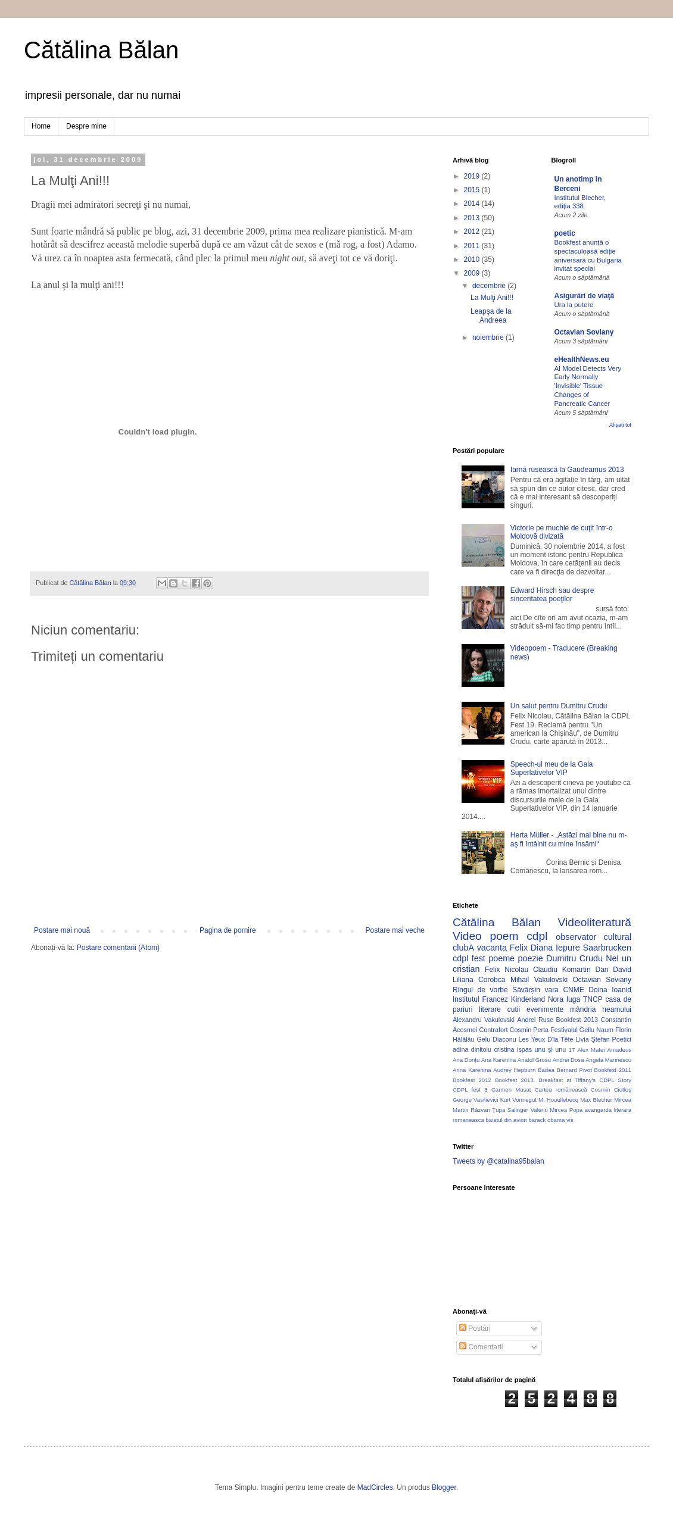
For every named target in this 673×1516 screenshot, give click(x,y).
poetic (564, 233)
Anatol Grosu (534, 1059)
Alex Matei (591, 1049)
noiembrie (489, 337)
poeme (501, 958)
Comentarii (481, 1347)
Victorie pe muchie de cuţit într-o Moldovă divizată (561, 532)
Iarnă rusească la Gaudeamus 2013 (567, 469)
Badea (546, 1070)
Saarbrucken (606, 947)
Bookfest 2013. (515, 1080)
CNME (573, 990)
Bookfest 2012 (472, 1080)
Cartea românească (561, 1089)
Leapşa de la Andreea (491, 315)
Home (41, 126)
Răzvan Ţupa (488, 1109)
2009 (473, 273)
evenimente (544, 1009)
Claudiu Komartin (562, 969)
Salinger (517, 1109)
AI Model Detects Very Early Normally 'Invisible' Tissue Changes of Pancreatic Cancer (588, 386)
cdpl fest (469, 958)
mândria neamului (600, 1009)
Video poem (485, 936)
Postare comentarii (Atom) (118, 947)
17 (572, 1049)
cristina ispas (513, 1049)
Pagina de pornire (228, 930)
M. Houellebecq (558, 1099)
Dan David (613, 969)
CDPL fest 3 (470, 1089)
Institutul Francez (480, 999)
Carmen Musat (511, 1089)
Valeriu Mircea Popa (557, 1109)
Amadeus (619, 1049)
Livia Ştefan (592, 1039)
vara (551, 990)
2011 (473, 246)
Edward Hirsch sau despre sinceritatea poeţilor (552, 594)
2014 (473, 203)
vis (570, 1120)
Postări (475, 1328)
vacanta (492, 947)
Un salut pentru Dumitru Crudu (558, 706)
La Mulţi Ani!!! (492, 297)
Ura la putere (574, 304)
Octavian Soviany (584, 332)
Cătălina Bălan (101, 50)
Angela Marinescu (608, 1059)
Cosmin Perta (529, 1029)
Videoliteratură (594, 922)
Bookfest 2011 (612, 1070)
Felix (519, 947)
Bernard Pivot (574, 1070)
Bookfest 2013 (577, 1019)
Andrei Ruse (535, 1019)
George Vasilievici (475, 1099)
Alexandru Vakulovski (484, 1019)
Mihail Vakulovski (539, 980)
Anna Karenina (472, 1070)
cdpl (536, 936)
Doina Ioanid (609, 990)
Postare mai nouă (62, 930)
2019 (473, 176)
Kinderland (528, 999)
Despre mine (86, 126)
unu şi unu (550, 1049)
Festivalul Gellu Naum (581, 1029)
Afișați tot (620, 425)
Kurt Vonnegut (518, 1099)
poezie (530, 958)
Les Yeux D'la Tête (546, 1039)
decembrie (489, 286)
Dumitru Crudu (574, 958)
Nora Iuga (564, 999)
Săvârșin (526, 990)
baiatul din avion (505, 1120)
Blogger (444, 1487)
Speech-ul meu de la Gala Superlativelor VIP (551, 768)
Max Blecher (596, 1099)
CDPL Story (615, 1080)
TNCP (593, 999)
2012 (473, 231)
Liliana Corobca (479, 980)
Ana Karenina (498, 1059)
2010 (473, 259)
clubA (463, 947)
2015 (473, 190)
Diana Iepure (555, 947)
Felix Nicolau (506, 969)
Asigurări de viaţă (584, 296)
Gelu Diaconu (496, 1039)
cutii (513, 1009)
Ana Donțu (466, 1059)
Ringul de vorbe (480, 990)
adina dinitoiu (472, 1049)
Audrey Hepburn (514, 1070)
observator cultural (593, 937)
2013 (473, 218)
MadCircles (375, 1487)
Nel (612, 958)
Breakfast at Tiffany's (567, 1080)
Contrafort (493, 1029)
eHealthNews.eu (581, 359)
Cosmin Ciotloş (611, 1089)
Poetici (621, 1039)
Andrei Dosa (568, 1059)
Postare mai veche (395, 930)
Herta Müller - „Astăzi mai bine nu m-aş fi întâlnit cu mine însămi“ (568, 839)
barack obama (546, 1120)
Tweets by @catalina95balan (498, 1161)
